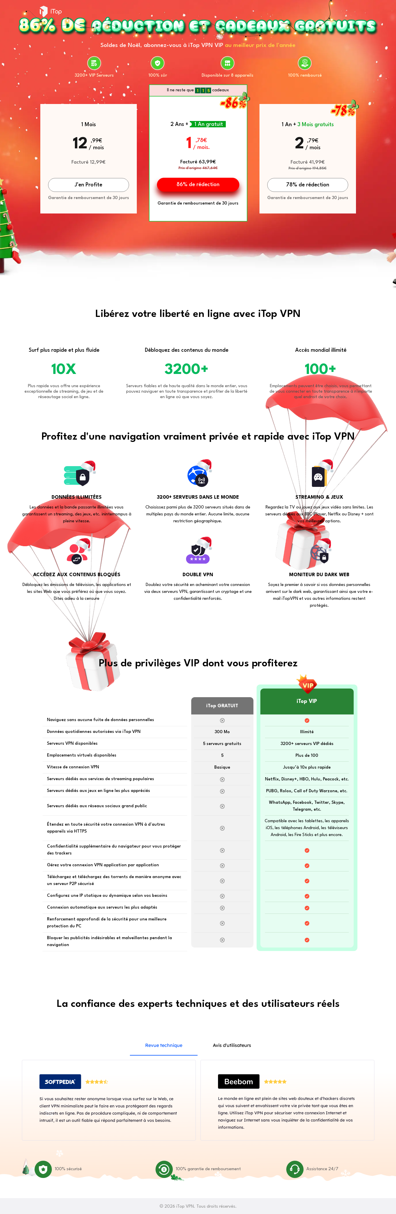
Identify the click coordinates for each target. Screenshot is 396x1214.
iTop (51, 11)
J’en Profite (88, 185)
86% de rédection (198, 184)
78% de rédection (307, 185)
